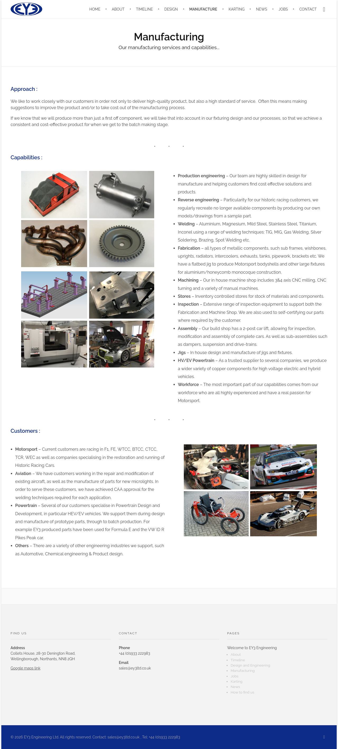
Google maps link (25, 668)
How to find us (242, 692)
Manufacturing (243, 670)
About (236, 654)
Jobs (234, 676)
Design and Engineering (250, 665)
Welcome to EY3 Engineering (252, 648)
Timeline (238, 660)
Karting (236, 681)
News (235, 687)
